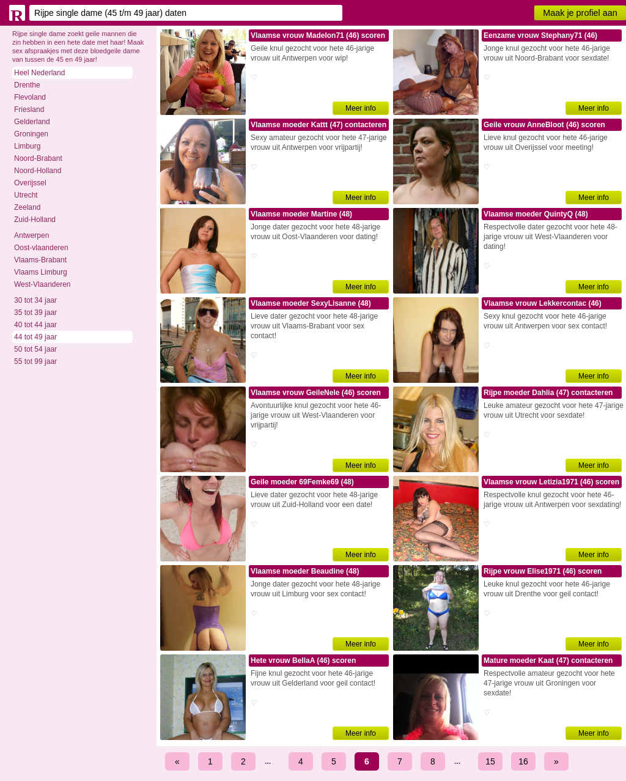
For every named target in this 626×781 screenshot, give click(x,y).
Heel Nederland (39, 72)
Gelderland (32, 121)
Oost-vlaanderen (41, 247)
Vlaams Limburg (40, 272)
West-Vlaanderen (42, 284)
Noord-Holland (37, 170)
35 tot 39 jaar (35, 312)
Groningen (31, 134)
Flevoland (30, 97)
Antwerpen (31, 235)
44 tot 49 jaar (35, 337)
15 (490, 761)
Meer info (360, 108)
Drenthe (27, 85)
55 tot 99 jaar (35, 361)
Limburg (27, 146)
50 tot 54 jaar (35, 349)
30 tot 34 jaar (35, 300)
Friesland (29, 109)
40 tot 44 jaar (35, 324)
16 (523, 761)
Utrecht (26, 195)
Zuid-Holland (35, 219)
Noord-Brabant (38, 158)
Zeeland (27, 207)
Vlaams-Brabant (40, 260)
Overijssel (30, 183)
